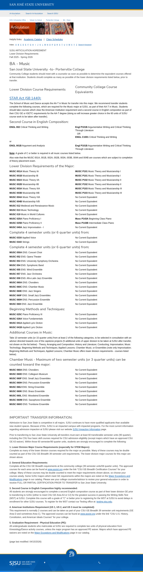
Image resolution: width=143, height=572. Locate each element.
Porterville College (52, 20)
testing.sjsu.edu (104, 501)
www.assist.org (55, 469)
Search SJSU (52, 13)
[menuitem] (15, 13)
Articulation (15, 13)
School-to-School (36, 20)
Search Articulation (34, 13)
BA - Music (67, 20)
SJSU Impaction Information (87, 429)
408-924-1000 (109, 562)
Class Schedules (54, 39)
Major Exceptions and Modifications (52, 533)
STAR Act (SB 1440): (25, 98)
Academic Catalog (33, 39)
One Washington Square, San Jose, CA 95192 (70, 562)
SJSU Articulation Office (18, 20)
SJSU (32, 4)
